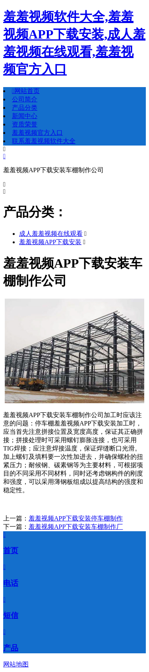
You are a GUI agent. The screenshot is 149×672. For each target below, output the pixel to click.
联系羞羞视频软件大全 (43, 141)
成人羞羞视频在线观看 (51, 233)
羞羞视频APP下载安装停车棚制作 (76, 518)
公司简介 (24, 99)
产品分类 (24, 107)
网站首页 (26, 90)
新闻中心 (24, 116)
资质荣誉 (24, 124)
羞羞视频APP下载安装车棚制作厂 (76, 526)
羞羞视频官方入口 (37, 132)
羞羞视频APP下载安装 (50, 242)
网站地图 (16, 664)
